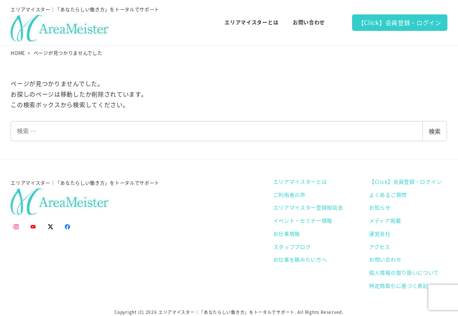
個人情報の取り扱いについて (404, 273)
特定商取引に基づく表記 (398, 286)
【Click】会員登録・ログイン (399, 22)
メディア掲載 (385, 221)
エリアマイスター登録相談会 (308, 208)
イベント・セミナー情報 (303, 221)
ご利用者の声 (289, 195)
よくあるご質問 (388, 195)
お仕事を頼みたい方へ (300, 260)
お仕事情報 (286, 234)
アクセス (379, 247)
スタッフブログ (292, 247)
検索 (435, 131)
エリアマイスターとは (300, 182)
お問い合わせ (385, 260)
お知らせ (380, 208)
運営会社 (380, 234)
